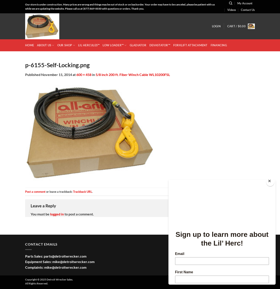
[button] (216, 26)
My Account (244, 3)
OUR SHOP (66, 45)
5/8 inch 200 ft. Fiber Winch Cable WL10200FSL (133, 74)
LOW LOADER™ (114, 45)
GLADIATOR (138, 45)
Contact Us (248, 10)
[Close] (270, 182)
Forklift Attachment (190, 45)
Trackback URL (82, 191)
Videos (231, 10)
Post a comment (35, 191)
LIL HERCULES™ (89, 45)
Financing (219, 45)
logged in (57, 214)
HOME (29, 45)
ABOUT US (45, 45)
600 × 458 (83, 74)
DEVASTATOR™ (159, 45)
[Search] (230, 3)
